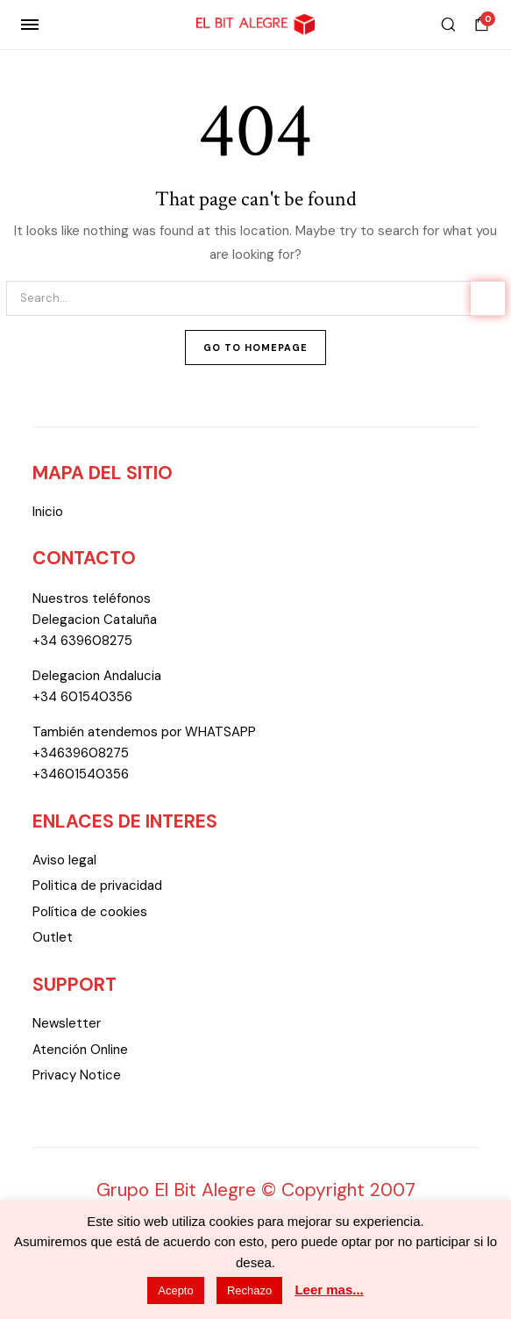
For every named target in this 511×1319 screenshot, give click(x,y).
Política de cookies (89, 912)
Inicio (47, 511)
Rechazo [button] (249, 1290)
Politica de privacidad (97, 885)
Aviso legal (64, 860)
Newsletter (66, 1023)
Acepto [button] (175, 1290)
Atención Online (80, 1049)
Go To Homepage (255, 347)
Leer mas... (329, 1289)
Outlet (52, 937)
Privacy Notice (76, 1075)
